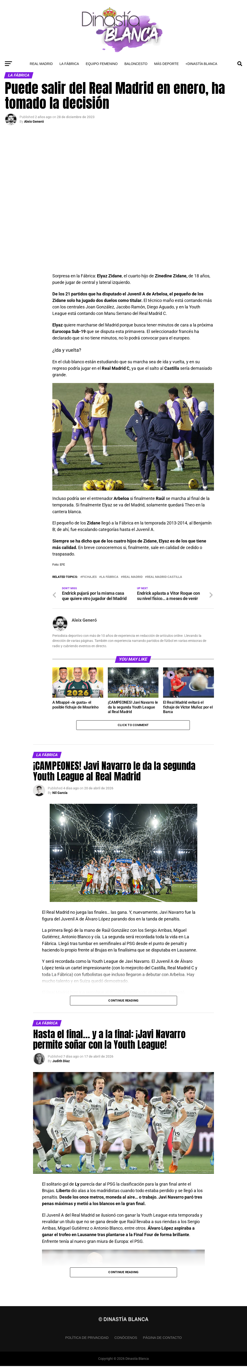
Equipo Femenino (101, 64)
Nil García (60, 794)
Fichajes (89, 577)
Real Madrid (41, 64)
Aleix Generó (34, 121)
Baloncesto (135, 64)
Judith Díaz (61, 1062)
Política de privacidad (87, 1339)
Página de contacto (162, 1339)
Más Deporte (166, 64)
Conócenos (125, 1339)
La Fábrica (69, 64)
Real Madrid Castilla (164, 577)
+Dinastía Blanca (201, 64)
